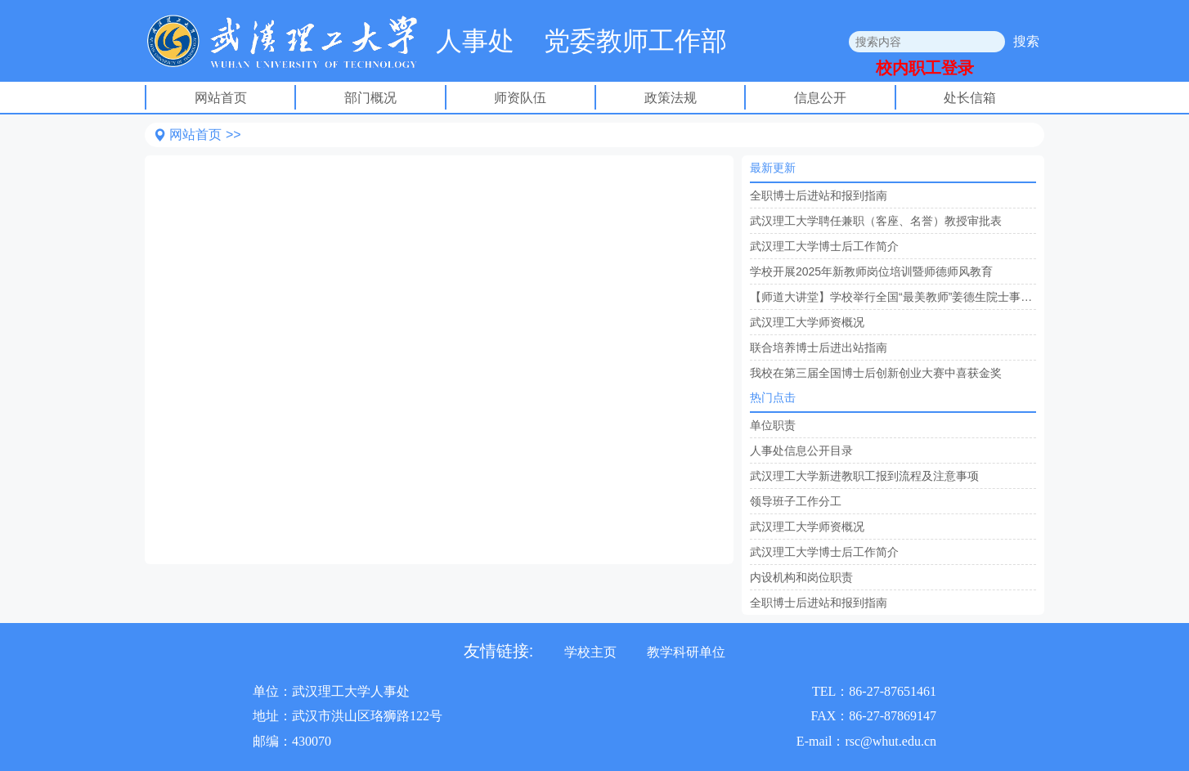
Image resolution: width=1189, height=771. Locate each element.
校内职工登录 (925, 68)
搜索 (1026, 41)
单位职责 (773, 425)
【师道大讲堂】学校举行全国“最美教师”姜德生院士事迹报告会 (893, 296)
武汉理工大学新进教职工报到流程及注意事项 (864, 475)
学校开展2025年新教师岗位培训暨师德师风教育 (871, 271)
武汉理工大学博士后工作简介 (824, 246)
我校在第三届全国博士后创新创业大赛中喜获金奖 (876, 372)
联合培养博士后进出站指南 (818, 347)
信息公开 (820, 98)
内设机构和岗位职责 (801, 577)
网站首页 (221, 98)
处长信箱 (970, 98)
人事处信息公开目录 (801, 450)
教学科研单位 (686, 652)
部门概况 (370, 98)
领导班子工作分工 (795, 501)
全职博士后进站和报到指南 (818, 195)
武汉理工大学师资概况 (807, 322)
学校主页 (590, 652)
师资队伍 (520, 98)
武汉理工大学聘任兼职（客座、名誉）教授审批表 (876, 220)
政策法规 (670, 98)
